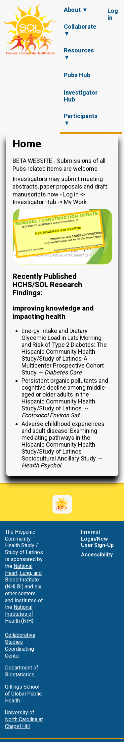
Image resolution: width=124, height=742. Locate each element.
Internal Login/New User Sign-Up (97, 538)
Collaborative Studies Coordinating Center (20, 645)
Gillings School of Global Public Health (23, 694)
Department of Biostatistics (21, 671)
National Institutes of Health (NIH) (19, 614)
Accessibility (97, 554)
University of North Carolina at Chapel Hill (24, 719)
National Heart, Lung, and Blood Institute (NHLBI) (23, 576)
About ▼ (76, 9)
